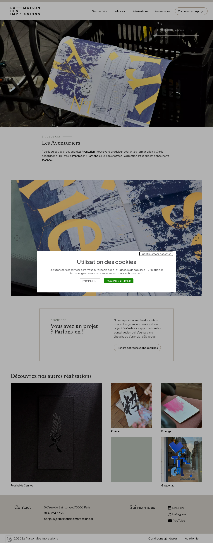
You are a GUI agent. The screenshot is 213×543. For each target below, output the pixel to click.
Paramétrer (90, 280)
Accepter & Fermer (119, 280)
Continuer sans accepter (156, 253)
